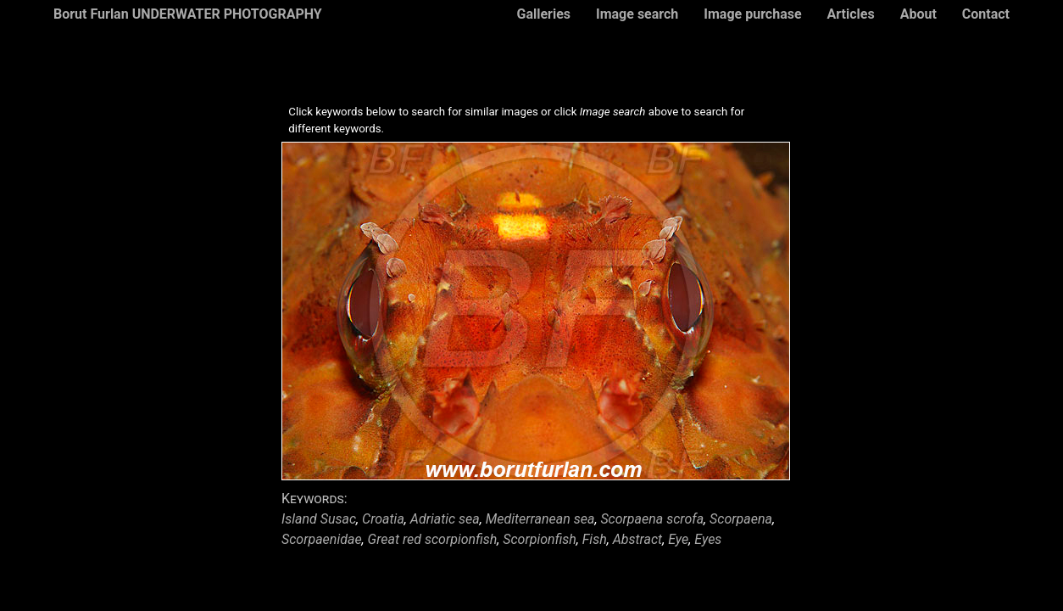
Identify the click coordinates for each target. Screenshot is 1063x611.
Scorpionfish (539, 539)
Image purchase (752, 14)
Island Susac (318, 519)
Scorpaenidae (321, 539)
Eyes (707, 539)
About (918, 14)
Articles (851, 14)
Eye (678, 539)
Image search (637, 14)
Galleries (543, 14)
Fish (594, 539)
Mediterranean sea (540, 519)
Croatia (383, 519)
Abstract (638, 539)
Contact (986, 14)
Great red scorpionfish (433, 539)
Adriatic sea (445, 519)
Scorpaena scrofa (652, 519)
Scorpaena (741, 519)
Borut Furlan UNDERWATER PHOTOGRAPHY (187, 14)
